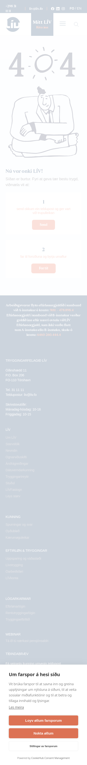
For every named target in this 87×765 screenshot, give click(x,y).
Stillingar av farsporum (44, 746)
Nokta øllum (44, 733)
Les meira (16, 707)
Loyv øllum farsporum (43, 720)
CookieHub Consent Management (50, 758)
